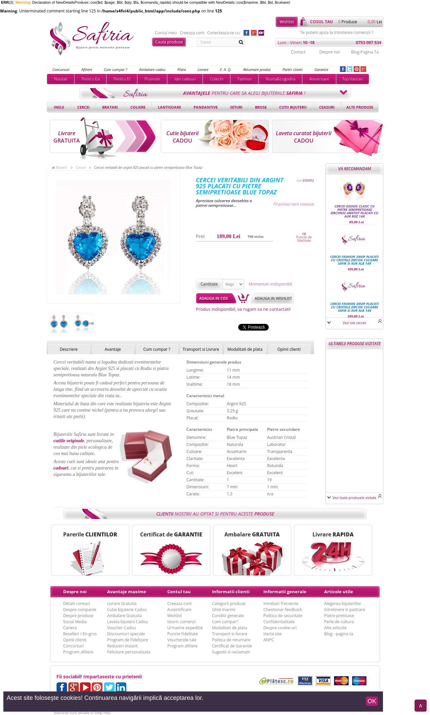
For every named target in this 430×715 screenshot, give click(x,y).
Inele (59, 107)
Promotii (152, 79)
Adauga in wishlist (273, 298)
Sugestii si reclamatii (231, 652)
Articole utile (338, 592)
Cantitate (209, 284)
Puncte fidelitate (182, 634)
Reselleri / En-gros (80, 634)
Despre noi (329, 52)
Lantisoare (169, 107)
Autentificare (179, 609)
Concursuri (61, 69)
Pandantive (206, 107)
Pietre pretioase (339, 615)
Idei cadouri (185, 79)
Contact (298, 52)
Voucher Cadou (121, 628)
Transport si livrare (229, 634)
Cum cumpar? (225, 622)
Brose (261, 107)
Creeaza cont (192, 33)
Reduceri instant (122, 646)
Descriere (69, 349)
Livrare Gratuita (122, 603)
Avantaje (112, 349)
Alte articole (335, 628)
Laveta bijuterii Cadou (127, 622)
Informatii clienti (231, 592)
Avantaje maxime (126, 592)
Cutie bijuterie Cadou (127, 609)
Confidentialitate (279, 622)
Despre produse (78, 615)
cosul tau (321, 22)
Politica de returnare (231, 640)
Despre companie (79, 609)
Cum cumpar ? (115, 69)
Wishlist (287, 22)
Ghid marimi (223, 609)
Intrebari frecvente (280, 603)
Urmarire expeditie (185, 628)
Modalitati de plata (245, 349)
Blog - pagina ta (338, 634)
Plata (181, 69)
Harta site (272, 634)
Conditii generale (228, 615)
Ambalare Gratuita (124, 615)
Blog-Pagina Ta (365, 52)
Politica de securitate (282, 615)
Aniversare (319, 79)
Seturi (236, 107)
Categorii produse (229, 603)
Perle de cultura (339, 622)
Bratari (110, 107)
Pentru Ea (90, 79)
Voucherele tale (182, 640)
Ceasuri (327, 107)
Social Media (75, 622)
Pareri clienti (293, 69)
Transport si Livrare (201, 349)
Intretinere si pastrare (344, 609)
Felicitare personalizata (128, 652)
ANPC (268, 640)
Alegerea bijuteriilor (342, 603)
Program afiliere (78, 652)
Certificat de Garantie (232, 646)
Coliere (137, 107)
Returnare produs (257, 69)
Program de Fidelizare (127, 640)
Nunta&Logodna (280, 79)
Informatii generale (284, 592)
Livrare (203, 69)
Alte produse (359, 107)
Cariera (70, 628)
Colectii (216, 79)
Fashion (245, 79)
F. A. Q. (225, 69)
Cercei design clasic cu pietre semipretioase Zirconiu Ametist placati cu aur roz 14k (354, 211)
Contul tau (179, 592)
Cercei (83, 107)
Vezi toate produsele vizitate (355, 497)
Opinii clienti (288, 349)
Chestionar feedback (282, 609)
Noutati (61, 79)
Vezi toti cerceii (354, 323)
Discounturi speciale (126, 634)
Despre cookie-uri (280, 628)
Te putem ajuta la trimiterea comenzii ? (336, 33)
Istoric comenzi (181, 622)
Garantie (321, 69)
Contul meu (166, 33)
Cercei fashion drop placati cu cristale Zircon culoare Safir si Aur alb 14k (354, 260)
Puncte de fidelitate (304, 239)
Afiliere (86, 69)
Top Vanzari (352, 79)
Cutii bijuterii (293, 107)
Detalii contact (76, 603)
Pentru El (122, 79)
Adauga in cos (213, 298)
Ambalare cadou (152, 69)
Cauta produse (169, 42)
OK (372, 701)
